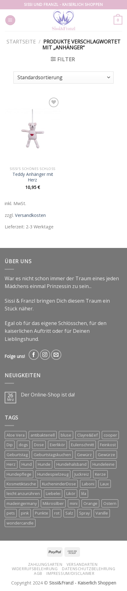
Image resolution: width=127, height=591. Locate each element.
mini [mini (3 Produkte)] (74, 503)
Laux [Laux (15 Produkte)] (104, 484)
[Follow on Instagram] (45, 355)
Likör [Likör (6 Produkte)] (70, 493)
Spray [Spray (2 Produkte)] (84, 513)
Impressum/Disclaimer (70, 573)
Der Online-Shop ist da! (48, 395)
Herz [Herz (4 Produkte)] (11, 464)
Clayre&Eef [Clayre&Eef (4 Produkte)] (87, 435)
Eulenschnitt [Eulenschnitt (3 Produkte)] (82, 444)
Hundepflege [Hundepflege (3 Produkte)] (19, 474)
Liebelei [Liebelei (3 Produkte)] (53, 493)
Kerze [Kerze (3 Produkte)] (100, 474)
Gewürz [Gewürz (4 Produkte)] (84, 454)
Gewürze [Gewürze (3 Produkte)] (106, 454)
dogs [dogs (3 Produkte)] (23, 444)
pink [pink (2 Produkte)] (25, 513)
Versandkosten (30, 215)
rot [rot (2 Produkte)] (56, 513)
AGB (38, 573)
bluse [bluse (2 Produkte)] (66, 435)
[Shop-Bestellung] (63, 77)
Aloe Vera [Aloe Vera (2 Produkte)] (16, 435)
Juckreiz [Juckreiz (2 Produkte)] (81, 474)
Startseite (21, 41)
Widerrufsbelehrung (35, 568)
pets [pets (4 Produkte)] (11, 513)
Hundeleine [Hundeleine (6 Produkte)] (103, 464)
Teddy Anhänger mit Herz (32, 177)
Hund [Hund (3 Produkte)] (26, 464)
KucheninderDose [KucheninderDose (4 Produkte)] (59, 484)
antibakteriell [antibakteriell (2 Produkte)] (43, 435)
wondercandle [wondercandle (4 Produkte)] (20, 523)
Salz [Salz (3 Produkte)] (69, 513)
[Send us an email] (56, 355)
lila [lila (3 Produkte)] (83, 493)
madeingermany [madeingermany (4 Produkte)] (22, 503)
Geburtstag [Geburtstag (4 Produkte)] (17, 454)
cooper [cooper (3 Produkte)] (110, 435)
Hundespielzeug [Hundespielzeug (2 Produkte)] (52, 474)
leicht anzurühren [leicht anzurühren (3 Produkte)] (23, 493)
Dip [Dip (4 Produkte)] (10, 444)
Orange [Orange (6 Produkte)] (90, 503)
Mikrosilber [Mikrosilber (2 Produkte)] (53, 503)
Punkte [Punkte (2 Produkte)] (41, 513)
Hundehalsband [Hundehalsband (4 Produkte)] (71, 464)
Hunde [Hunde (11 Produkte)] (44, 464)
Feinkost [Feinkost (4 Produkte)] (108, 444)
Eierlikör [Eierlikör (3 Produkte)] (57, 444)
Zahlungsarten (45, 564)
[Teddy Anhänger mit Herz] (32, 130)
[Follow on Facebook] (34, 355)
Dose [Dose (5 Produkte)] (39, 444)
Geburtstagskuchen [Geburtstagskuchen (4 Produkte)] (52, 454)
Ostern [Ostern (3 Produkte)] (109, 503)
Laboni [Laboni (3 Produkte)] (88, 484)
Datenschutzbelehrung (88, 568)
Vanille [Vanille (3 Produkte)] (102, 513)
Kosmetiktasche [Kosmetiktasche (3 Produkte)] (21, 484)
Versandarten (82, 564)
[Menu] (10, 20)
